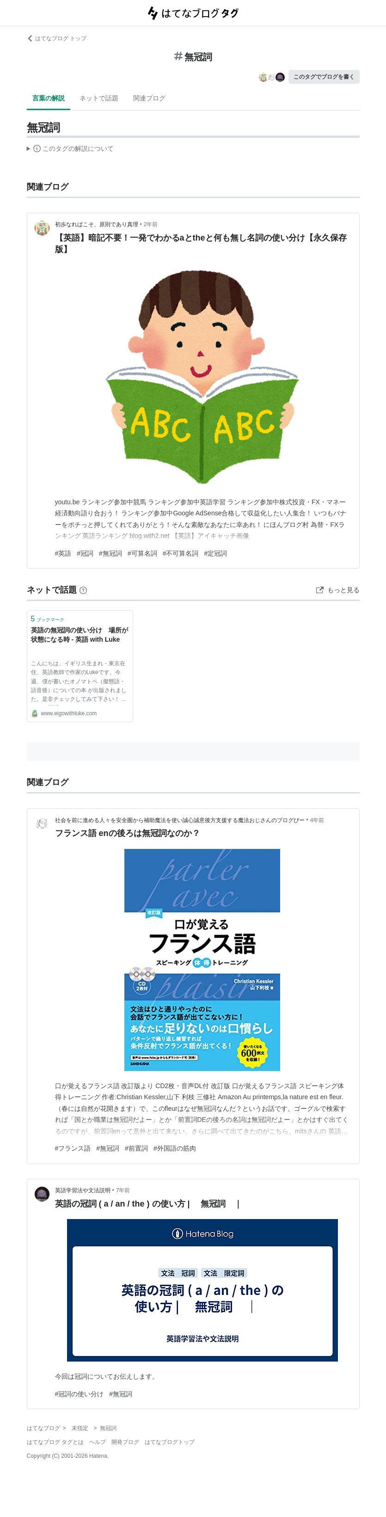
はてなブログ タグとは (55, 1442)
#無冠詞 (110, 553)
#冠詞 (85, 553)
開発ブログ (125, 1442)
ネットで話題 (99, 98)
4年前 (317, 820)
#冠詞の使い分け (79, 1394)
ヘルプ (97, 1442)
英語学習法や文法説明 (82, 1190)
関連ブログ (149, 98)
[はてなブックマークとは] (83, 589)
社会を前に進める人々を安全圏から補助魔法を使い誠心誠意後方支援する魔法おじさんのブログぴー (180, 820)
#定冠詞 (215, 553)
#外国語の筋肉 (174, 1148)
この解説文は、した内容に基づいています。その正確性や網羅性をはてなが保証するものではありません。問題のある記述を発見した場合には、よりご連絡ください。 (70, 149)
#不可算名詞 (181, 553)
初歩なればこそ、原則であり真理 (96, 224)
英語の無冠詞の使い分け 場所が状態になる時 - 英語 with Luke (79, 634)
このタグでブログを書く (324, 77)
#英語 (63, 553)
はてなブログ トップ (56, 38)
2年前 (151, 224)
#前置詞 (136, 1148)
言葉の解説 (48, 98)
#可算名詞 (142, 553)
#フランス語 (73, 1148)
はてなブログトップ (170, 1442)
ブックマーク (48, 619)
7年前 (123, 1190)
